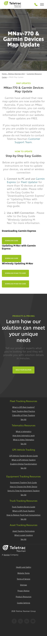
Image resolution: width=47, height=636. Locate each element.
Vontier (7, 555)
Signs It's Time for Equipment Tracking (23, 491)
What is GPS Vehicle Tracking (23, 460)
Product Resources (23, 596)
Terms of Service (23, 579)
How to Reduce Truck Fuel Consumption (23, 515)
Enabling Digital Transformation (23, 464)
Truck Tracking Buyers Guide (23, 507)
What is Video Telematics (23, 439)
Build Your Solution (23, 370)
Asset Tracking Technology (24, 531)
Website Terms (23, 573)
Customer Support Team (27, 140)
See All (23, 419)
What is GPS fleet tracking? (23, 407)
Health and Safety (23, 567)
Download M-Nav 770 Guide (15, 273)
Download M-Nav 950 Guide (15, 284)
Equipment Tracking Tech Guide (23, 482)
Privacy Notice (23, 591)
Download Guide (11, 241)
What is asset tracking (23, 535)
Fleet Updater (29, 182)
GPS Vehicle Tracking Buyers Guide (23, 456)
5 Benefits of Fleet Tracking (23, 415)
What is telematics (23, 431)
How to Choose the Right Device (23, 486)
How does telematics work (24, 435)
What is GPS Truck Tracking (23, 511)
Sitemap (23, 585)
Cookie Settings (23, 603)
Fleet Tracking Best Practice (23, 411)
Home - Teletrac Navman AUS (13, 74)
